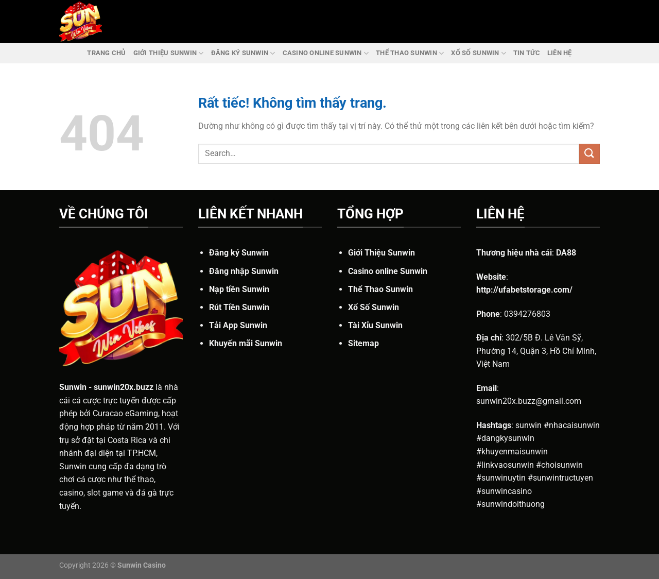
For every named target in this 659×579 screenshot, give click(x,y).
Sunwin (72, 387)
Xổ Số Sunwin (478, 53)
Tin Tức (526, 53)
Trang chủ (106, 53)
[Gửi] (589, 154)
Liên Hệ (559, 53)
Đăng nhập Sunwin (244, 271)
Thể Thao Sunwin (410, 53)
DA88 (566, 253)
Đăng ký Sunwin (243, 53)
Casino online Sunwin (326, 53)
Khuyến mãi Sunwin (245, 343)
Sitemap (363, 343)
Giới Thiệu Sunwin (168, 53)
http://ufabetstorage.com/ (524, 290)
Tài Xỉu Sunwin (375, 325)
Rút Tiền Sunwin (239, 307)
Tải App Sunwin (238, 325)
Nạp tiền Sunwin (239, 289)
